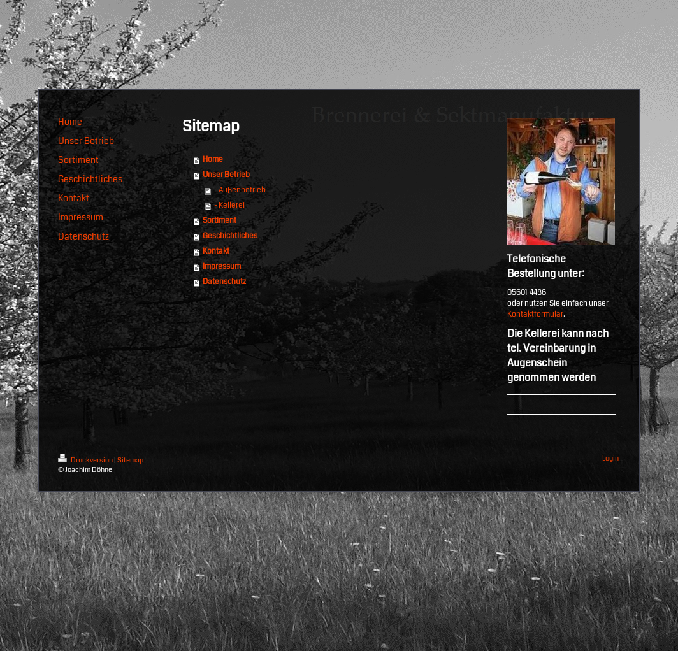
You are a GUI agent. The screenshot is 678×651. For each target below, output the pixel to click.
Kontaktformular (535, 314)
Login (610, 458)
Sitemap (130, 460)
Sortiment (219, 220)
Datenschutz (224, 281)
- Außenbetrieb (240, 190)
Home (213, 159)
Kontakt (216, 251)
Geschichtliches (230, 236)
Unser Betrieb (226, 174)
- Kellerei (229, 205)
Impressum (222, 266)
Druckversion (86, 460)
